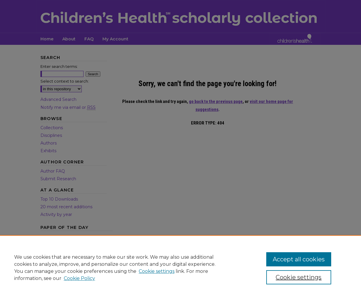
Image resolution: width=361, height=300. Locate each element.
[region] (180, 267)
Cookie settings (156, 271)
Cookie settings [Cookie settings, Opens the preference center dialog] (298, 277)
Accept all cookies (299, 259)
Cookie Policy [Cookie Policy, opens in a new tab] (79, 278)
